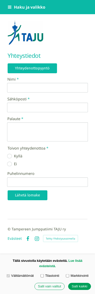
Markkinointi (77, 276)
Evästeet (15, 238)
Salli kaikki (79, 286)
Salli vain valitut (49, 286)
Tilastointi (50, 276)
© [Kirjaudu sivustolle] (10, 229)
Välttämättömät (20, 276)
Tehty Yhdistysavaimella (60, 238)
